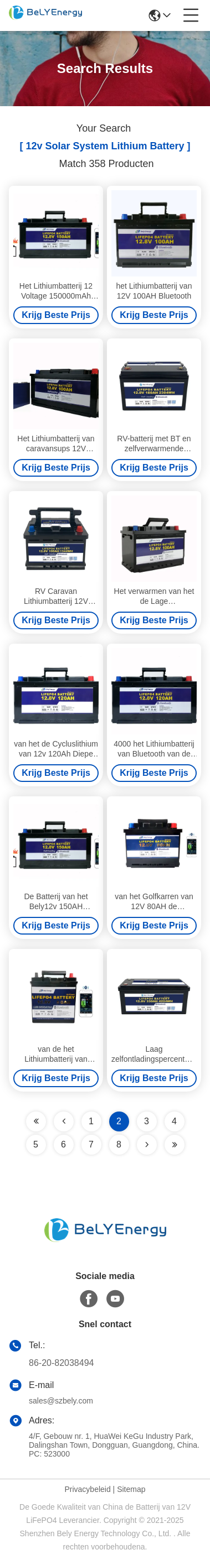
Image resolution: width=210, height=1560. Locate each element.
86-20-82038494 (61, 1363)
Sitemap (131, 1489)
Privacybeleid (87, 1489)
